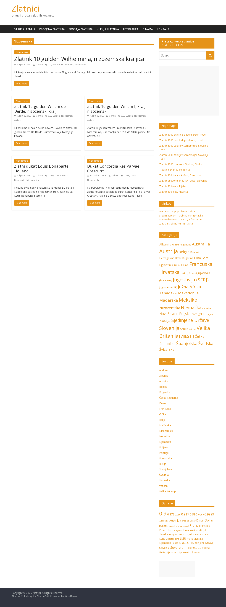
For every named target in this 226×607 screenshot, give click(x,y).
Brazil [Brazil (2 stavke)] (178, 258)
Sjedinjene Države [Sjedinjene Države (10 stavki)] (190, 320)
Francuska (165, 408)
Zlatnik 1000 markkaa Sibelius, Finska (180, 164)
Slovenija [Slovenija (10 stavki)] (164, 547)
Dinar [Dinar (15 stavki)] (200, 520)
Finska (163, 403)
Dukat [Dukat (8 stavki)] (162, 525)
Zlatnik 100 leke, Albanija (173, 191)
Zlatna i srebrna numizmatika (176, 223)
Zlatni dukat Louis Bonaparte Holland (41, 168)
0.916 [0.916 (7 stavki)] (177, 514)
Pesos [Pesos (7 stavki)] (175, 542)
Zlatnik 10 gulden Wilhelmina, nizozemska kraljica (79, 59)
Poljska (163, 447)
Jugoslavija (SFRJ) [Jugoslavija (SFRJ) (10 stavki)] (191, 279)
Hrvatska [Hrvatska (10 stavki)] (188, 530)
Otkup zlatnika (24, 29)
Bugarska (164, 392)
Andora (163, 370)
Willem (17, 120)
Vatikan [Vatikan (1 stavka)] (192, 329)
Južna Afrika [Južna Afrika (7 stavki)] (189, 287)
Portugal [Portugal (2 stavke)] (196, 314)
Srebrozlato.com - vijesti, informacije (180, 219)
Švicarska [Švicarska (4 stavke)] (166, 349)
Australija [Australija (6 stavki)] (201, 244)
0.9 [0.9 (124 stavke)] (163, 513)
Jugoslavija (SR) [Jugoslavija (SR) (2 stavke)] (168, 287)
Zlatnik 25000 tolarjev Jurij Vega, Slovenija (183, 180)
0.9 (49, 64)
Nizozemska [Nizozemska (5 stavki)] (169, 307)
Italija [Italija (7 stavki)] (185, 272)
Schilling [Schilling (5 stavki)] (182, 543)
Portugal (164, 452)
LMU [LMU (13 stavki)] (183, 539)
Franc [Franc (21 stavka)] (194, 525)
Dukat (58, 175)
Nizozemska (22, 52)
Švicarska (164, 480)
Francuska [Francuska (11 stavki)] (200, 264)
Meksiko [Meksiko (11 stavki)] (188, 299)
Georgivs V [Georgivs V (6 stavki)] (177, 530)
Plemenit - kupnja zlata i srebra (177, 211)
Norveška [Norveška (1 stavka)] (206, 308)
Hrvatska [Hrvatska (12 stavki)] (169, 272)
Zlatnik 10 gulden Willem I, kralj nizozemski (116, 109)
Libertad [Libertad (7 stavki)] (170, 538)
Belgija (163, 386)
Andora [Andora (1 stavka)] (175, 245)
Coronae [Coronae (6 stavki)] (184, 520)
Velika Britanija (167, 491)
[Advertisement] (189, 91)
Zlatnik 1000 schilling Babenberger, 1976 (182, 134)
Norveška (164, 436)
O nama (148, 29)
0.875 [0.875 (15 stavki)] (170, 514)
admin (39, 64)
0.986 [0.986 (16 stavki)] (194, 514)
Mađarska (165, 425)
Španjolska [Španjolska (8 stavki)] (187, 343)
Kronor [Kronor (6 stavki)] (205, 534)
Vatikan (163, 486)
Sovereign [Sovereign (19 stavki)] (177, 547)
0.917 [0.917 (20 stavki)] (185, 514)
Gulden (56, 64)
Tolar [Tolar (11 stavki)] (189, 547)
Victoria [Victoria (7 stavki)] (174, 552)
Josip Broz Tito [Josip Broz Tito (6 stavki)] (180, 534)
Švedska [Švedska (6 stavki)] (205, 343)
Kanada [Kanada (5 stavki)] (166, 292)
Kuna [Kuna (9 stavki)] (162, 538)
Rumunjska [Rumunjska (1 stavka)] (208, 314)
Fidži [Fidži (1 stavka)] (171, 265)
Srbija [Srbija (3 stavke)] (184, 329)
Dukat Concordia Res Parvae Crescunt (113, 168)
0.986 (51, 175)
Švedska (164, 475)
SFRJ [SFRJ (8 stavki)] (189, 542)
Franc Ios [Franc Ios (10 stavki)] (204, 525)
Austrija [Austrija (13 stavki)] (174, 520)
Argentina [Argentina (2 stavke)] (185, 244)
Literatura (130, 29)
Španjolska (165, 469)
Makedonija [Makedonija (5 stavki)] (188, 292)
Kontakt (163, 29)
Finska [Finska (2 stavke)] (184, 265)
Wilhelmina (80, 64)
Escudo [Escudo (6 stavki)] (170, 526)
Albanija (163, 375)
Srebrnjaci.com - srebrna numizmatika (181, 215)
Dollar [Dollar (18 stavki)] (209, 520)
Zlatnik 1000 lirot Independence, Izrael (181, 140)
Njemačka (165, 441)
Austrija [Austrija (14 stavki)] (168, 251)
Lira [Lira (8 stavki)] (177, 538)
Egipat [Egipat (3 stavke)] (164, 265)
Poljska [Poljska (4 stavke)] (185, 313)
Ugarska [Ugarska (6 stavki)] (197, 548)
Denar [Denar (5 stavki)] (193, 521)
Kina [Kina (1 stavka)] (175, 293)
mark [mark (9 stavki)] (190, 538)
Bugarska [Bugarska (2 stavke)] (187, 258)
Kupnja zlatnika (108, 29)
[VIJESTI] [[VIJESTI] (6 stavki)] (186, 336)
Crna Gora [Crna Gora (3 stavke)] (201, 258)
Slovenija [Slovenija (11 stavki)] (169, 328)
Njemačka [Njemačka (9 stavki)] (191, 307)
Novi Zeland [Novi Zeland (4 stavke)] (168, 313)
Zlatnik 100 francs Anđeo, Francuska (180, 175)
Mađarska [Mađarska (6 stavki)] (168, 300)
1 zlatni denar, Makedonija (174, 169)
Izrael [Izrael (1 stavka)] (194, 273)
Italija (162, 419)
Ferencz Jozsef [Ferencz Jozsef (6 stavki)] (181, 526)
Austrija (163, 381)
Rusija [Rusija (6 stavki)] (165, 320)
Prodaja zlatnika (81, 29)
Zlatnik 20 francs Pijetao (173, 186)
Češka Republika (168, 397)
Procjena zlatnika (52, 29)
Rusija (162, 464)
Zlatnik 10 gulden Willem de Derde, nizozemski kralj (40, 109)
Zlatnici (26, 8)
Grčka (162, 414)
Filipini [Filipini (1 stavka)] (177, 265)
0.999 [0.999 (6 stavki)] (201, 514)
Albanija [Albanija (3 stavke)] (165, 244)
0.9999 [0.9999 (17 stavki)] (209, 514)
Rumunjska (165, 458)
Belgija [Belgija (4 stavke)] (184, 252)
